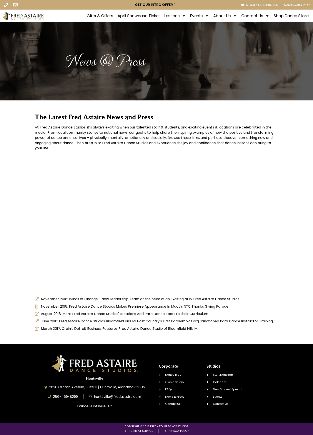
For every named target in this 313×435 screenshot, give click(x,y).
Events (199, 16)
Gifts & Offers (100, 16)
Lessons (175, 16)
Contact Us (255, 16)
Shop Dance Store (291, 16)
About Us (225, 16)
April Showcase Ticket (139, 16)
